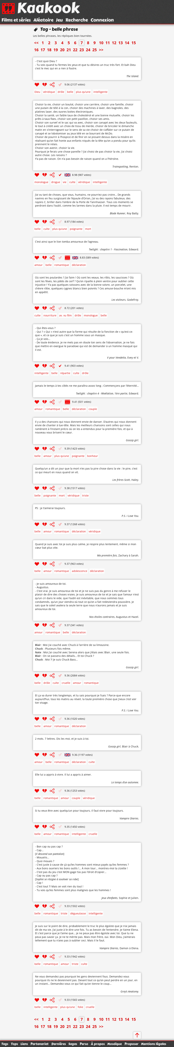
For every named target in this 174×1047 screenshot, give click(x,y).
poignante (76, 229)
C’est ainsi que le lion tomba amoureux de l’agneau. (67, 241)
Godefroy (132, 299)
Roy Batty (132, 213)
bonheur (92, 456)
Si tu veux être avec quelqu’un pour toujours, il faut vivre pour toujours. (79, 810)
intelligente (100, 92)
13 (120, 42)
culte (72, 182)
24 (88, 49)
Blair (125, 746)
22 (75, 49)
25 (94, 49)
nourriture (50, 315)
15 (133, 42)
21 (69, 49)
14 (127, 42)
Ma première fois (107, 555)
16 (36, 49)
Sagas (72, 1043)
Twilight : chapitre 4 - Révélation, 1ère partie (101, 393)
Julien (134, 898)
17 (43, 49)
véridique (49, 92)
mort (88, 229)
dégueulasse (78, 913)
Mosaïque (114, 1043)
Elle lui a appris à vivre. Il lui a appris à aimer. (63, 774)
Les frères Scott (121, 480)
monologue (41, 182)
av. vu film (65, 315)
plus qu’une (83, 92)
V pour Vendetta (116, 357)
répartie (65, 373)
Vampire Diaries (129, 818)
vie (64, 182)
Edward (133, 249)
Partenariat (39, 1043)
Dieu (37, 92)
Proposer (131, 1043)
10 (101, 42)
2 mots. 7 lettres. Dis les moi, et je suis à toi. (62, 738)
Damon (124, 948)
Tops (14, 1043)
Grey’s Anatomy (129, 991)
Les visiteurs (119, 299)
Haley (134, 480)
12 (114, 42)
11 (107, 42)
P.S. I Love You (130, 516)
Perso (84, 1043)
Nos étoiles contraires (101, 617)
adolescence (79, 571)
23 (81, 49)
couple (93, 409)
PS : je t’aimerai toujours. (50, 508)
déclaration (79, 265)
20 (62, 49)
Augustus (122, 617)
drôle (61, 92)
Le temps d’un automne (124, 782)
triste (85, 495)
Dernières (58, 1043)
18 (49, 49)
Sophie (123, 898)
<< (36, 42)
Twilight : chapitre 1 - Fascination (108, 249)
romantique (61, 265)
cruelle (66, 683)
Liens (24, 1043)
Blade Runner (117, 213)
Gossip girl (132, 440)
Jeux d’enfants (109, 898)
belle (70, 92)
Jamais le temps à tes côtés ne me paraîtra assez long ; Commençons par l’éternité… (87, 385)
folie (80, 1007)
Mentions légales (153, 1043)
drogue (55, 182)
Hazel (134, 617)
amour (38, 265)
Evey (130, 357)
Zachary (123, 555)
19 (55, 49)
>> (101, 49)
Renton (133, 166)
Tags (4, 1043)
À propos (98, 1043)
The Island (132, 76)
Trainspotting (120, 166)
